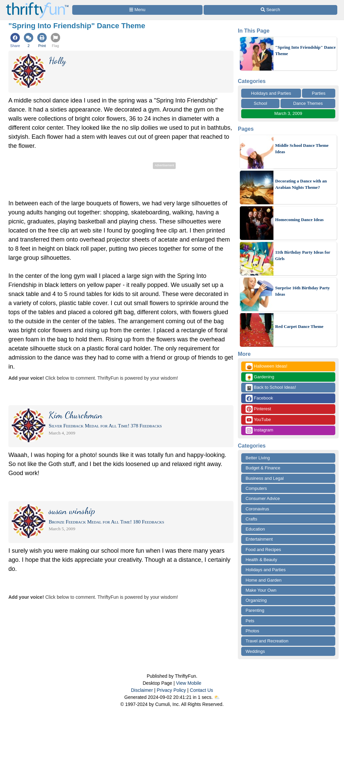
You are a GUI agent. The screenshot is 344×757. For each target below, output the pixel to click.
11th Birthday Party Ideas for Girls (302, 255)
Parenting (255, 610)
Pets (250, 620)
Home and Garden (264, 580)
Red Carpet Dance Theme (299, 326)
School (260, 103)
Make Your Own (261, 590)
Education (255, 529)
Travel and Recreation (267, 640)
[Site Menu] (137, 10)
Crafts (251, 518)
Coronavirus (257, 508)
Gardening (260, 377)
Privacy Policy (171, 690)
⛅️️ (217, 697)
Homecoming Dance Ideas (299, 219)
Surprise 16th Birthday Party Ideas (302, 291)
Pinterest (258, 409)
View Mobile (188, 683)
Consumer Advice (263, 498)
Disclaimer (142, 690)
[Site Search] (270, 10)
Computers (256, 488)
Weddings (255, 651)
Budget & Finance (263, 467)
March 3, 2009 (288, 113)
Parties (318, 93)
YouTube (258, 419)
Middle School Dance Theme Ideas (302, 149)
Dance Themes (308, 103)
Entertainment (259, 539)
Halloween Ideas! (266, 366)
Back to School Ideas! (271, 387)
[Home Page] (37, 4)
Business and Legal (265, 478)
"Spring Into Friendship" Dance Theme (305, 50)
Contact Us (201, 690)
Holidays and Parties (271, 93)
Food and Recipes (263, 549)
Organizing (256, 600)
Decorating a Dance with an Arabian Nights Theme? (301, 184)
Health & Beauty (261, 559)
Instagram (259, 430)
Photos (252, 630)
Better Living (258, 457)
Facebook (259, 398)
